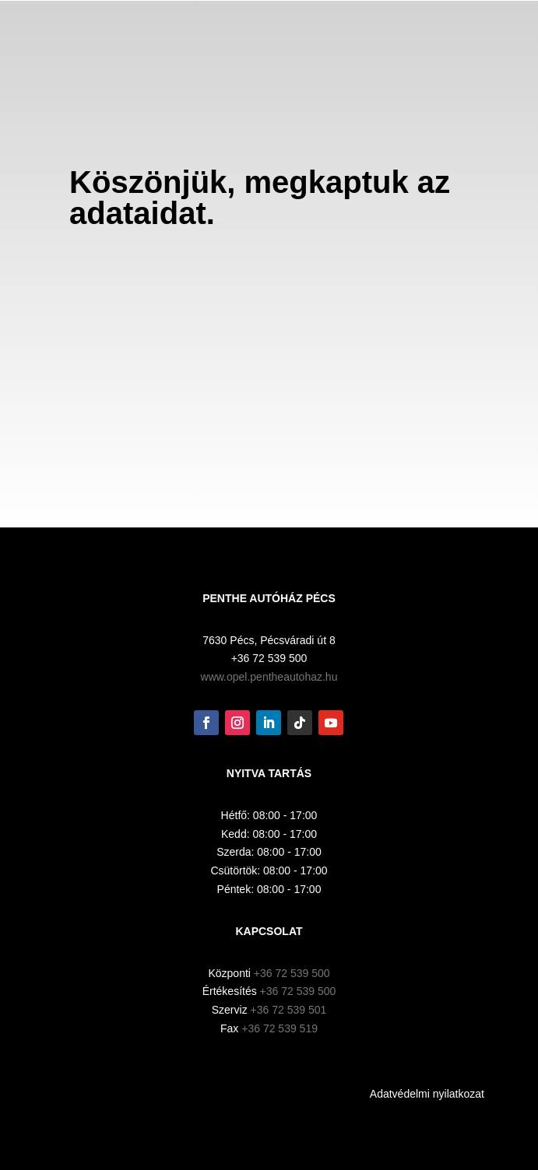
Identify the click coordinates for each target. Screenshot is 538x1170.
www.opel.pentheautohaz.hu (269, 677)
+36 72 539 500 (292, 973)
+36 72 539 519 (279, 1028)
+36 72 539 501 (289, 1010)
